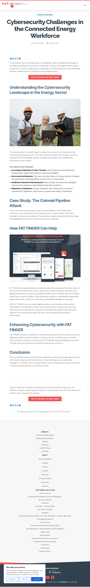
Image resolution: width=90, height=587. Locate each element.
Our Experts (45, 471)
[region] (24, 573)
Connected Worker (45, 15)
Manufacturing (45, 548)
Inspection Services (45, 551)
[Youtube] (48, 578)
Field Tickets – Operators (45, 510)
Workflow (45, 442)
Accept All (37, 579)
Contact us (45, 486)
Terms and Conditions (45, 479)
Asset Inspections (45, 535)
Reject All (25, 579)
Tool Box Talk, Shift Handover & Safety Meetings (45, 526)
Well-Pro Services (45, 493)
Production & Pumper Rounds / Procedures (45, 538)
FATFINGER (40, 43)
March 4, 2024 (54, 43)
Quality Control (45, 532)
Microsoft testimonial (45, 500)
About (45, 455)
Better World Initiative (45, 459)
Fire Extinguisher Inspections (45, 519)
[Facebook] (52, 578)
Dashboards (45, 445)
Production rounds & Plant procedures (45, 542)
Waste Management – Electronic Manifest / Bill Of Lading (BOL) (45, 529)
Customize (12, 579)
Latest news (45, 475)
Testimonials (45, 503)
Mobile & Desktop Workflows (45, 438)
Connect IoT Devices (45, 448)
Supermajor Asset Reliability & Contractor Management (45, 497)
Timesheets (44, 513)
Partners (45, 467)
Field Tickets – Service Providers (44, 506)
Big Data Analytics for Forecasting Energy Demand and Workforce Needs (45, 412)
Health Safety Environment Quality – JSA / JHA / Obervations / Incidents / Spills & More (45, 516)
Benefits (45, 432)
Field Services (45, 545)
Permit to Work (45, 522)
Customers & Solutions (45, 490)
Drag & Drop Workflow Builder (45, 435)
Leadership (45, 463)
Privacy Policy (45, 482)
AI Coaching (45, 451)
